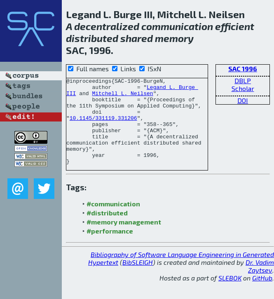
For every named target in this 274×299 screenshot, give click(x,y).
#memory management (124, 239)
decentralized (106, 26)
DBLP (242, 80)
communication (177, 26)
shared (136, 38)
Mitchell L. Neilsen (122, 96)
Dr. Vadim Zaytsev (260, 283)
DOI (242, 100)
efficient (234, 26)
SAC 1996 (242, 68)
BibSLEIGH (137, 279)
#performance (110, 248)
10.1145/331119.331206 (103, 126)
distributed (92, 38)
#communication (113, 221)
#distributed (107, 230)
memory (174, 38)
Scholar (243, 88)
